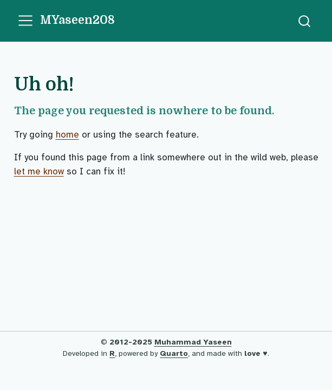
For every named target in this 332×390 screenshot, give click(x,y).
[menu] (25, 20)
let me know (39, 171)
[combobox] (305, 21)
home (67, 134)
